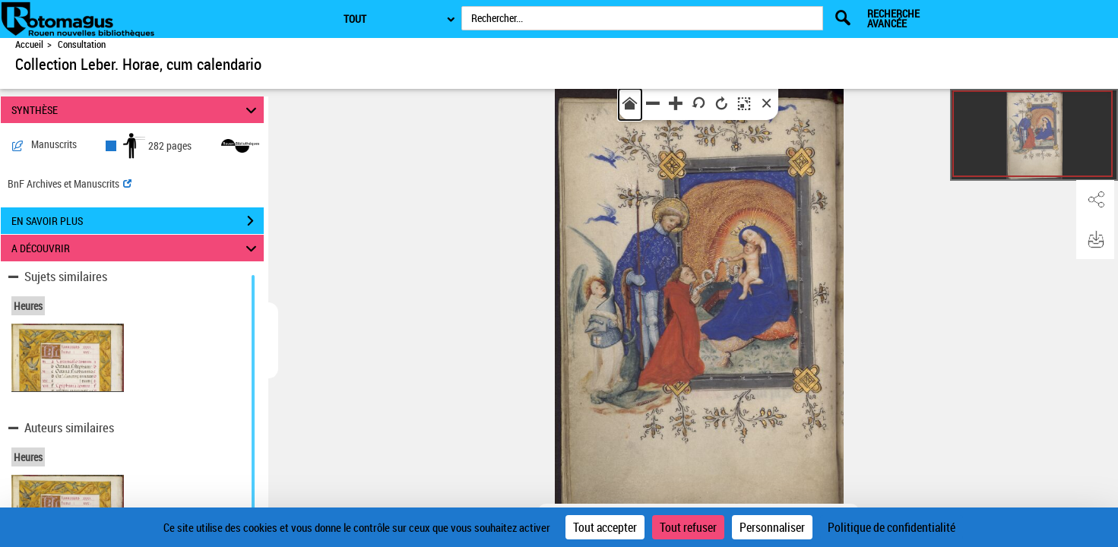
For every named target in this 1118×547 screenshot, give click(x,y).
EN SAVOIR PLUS (137, 221)
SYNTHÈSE (136, 109)
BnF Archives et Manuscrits (69, 183)
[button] (1095, 200)
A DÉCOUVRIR (136, 248)
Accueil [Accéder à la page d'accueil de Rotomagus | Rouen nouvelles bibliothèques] (29, 44)
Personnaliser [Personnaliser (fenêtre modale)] (772, 527)
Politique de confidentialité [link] (891, 527)
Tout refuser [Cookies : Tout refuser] (688, 527)
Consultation (82, 44)
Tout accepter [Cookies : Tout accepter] (605, 527)
